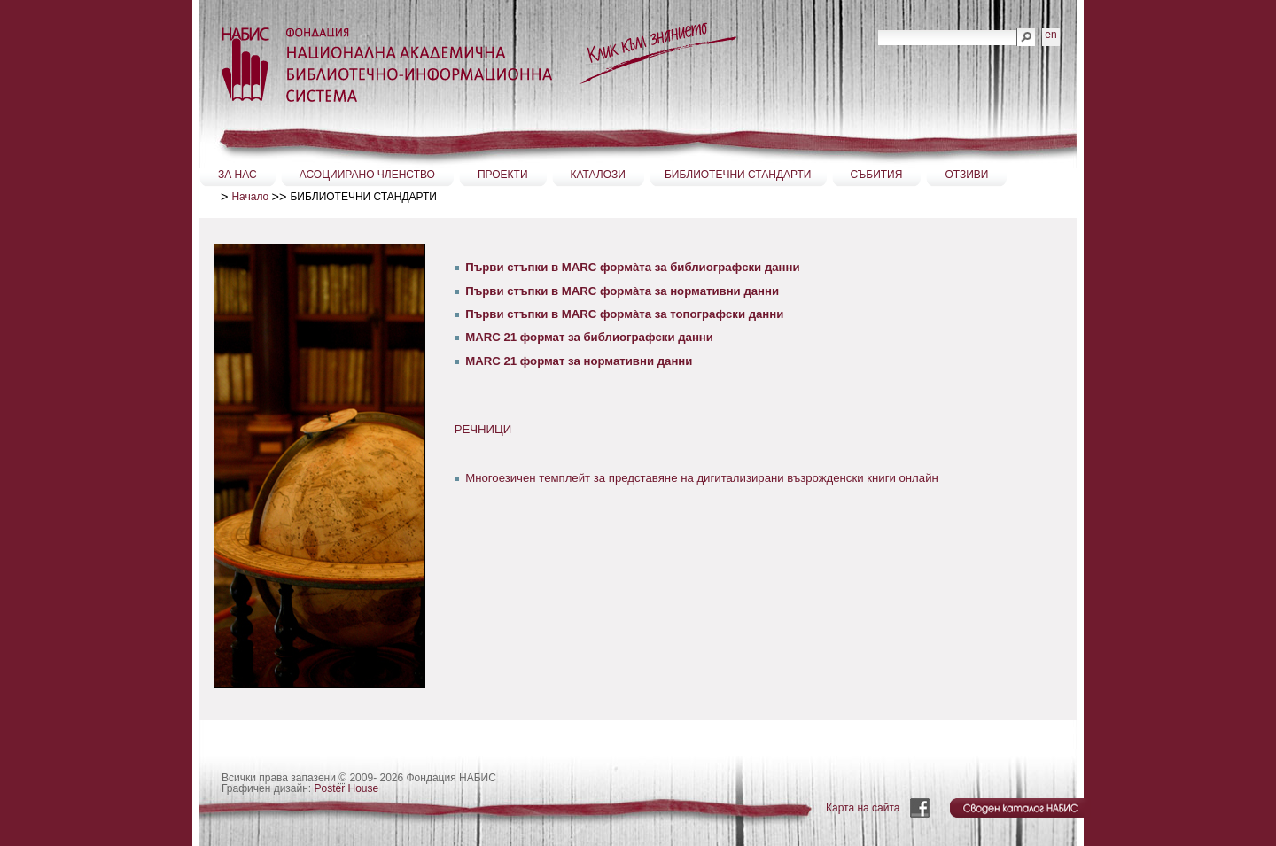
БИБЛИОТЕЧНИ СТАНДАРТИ (738, 174)
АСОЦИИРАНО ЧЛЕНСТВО (367, 174)
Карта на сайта (863, 808)
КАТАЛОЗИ (598, 174)
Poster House (347, 788)
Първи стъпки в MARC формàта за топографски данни (624, 314)
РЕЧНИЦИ (483, 429)
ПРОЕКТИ (503, 174)
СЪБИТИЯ (877, 174)
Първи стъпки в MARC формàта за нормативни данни (622, 291)
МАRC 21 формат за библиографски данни (589, 337)
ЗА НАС (237, 174)
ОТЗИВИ (966, 174)
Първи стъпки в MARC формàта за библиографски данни (632, 267)
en (1050, 34)
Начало (249, 196)
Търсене (877, 27)
